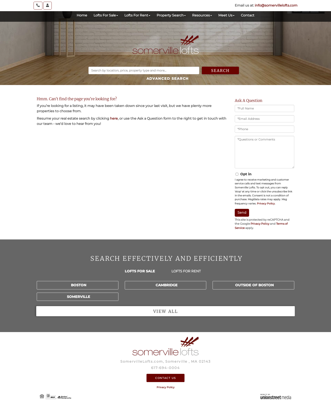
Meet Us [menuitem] (226, 15)
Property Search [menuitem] (171, 15)
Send (241, 213)
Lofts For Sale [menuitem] (106, 15)
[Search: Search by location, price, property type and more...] (143, 70)
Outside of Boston (254, 285)
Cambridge (167, 285)
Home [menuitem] (82, 15)
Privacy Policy (266, 203)
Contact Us (165, 378)
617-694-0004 (165, 368)
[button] (222, 70)
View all (165, 311)
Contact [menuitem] (247, 15)
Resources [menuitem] (202, 15)
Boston (78, 285)
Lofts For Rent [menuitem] (137, 15)
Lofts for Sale (140, 271)
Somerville (78, 297)
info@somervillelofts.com (276, 5)
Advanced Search (168, 79)
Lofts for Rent (186, 271)
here (114, 118)
